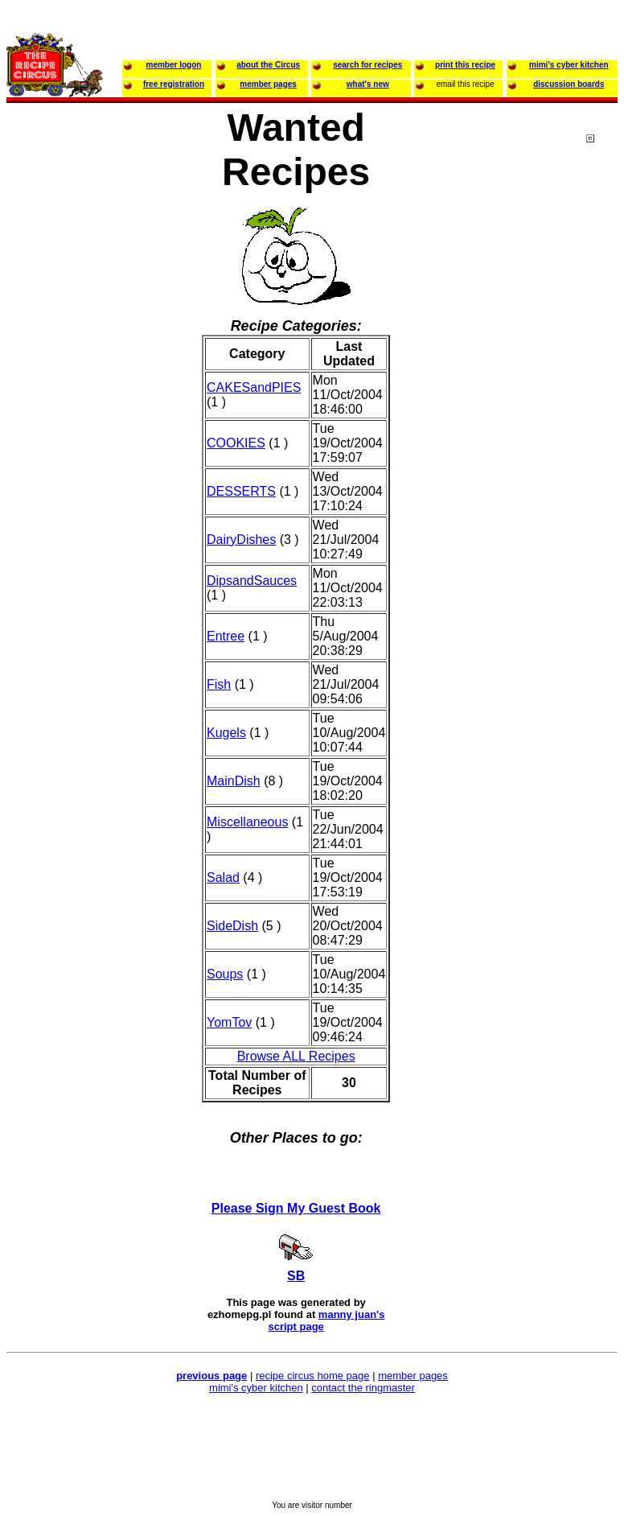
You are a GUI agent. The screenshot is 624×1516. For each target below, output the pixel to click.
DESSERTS (241, 491)
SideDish (232, 926)
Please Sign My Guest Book (296, 1208)
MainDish (234, 781)
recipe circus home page (313, 1376)
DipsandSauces (252, 580)
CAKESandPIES (254, 387)
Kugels (226, 732)
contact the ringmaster (363, 1388)
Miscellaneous (247, 822)
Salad (223, 877)
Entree (225, 636)
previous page (211, 1376)
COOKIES (236, 443)
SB (296, 1276)
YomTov (229, 1022)
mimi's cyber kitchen (256, 1388)
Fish (219, 684)
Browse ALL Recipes (296, 1056)
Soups (225, 974)
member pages (413, 1376)
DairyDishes (241, 539)
